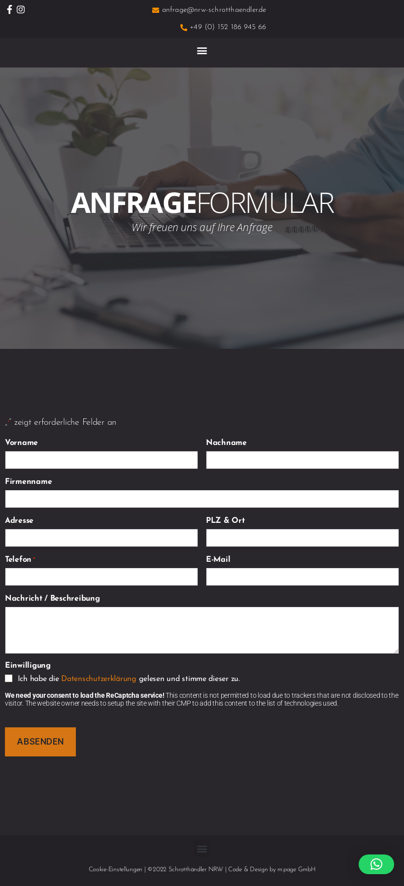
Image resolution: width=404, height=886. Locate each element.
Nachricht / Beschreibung (52, 599)
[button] (202, 50)
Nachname (226, 443)
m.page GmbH (296, 869)
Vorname (21, 443)
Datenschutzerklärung (98, 679)
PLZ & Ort (225, 521)
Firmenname (28, 482)
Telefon (20, 560)
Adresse (19, 521)
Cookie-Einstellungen (116, 869)
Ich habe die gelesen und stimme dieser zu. (129, 679)
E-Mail (218, 560)
